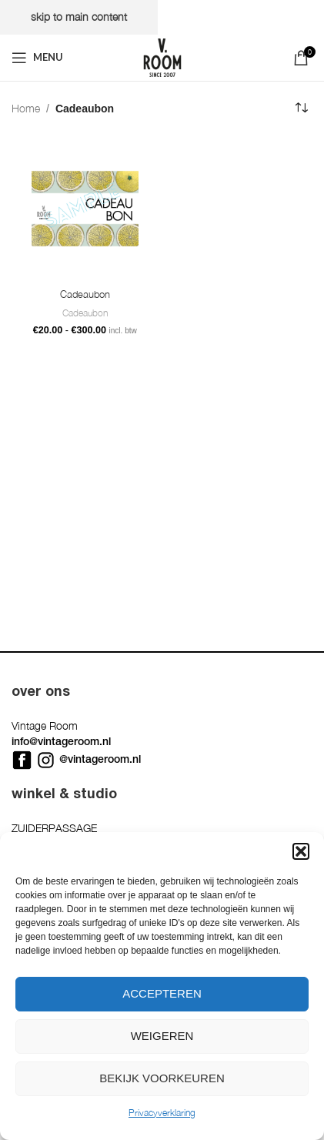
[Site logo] (162, 55)
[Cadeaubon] (85, 208)
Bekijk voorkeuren (162, 1078)
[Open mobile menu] (37, 57)
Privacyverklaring (162, 1112)
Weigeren (162, 1035)
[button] (301, 851)
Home (26, 108)
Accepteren (162, 993)
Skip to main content (79, 16)
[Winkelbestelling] (300, 108)
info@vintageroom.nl (61, 741)
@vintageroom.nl (100, 759)
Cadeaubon (85, 294)
